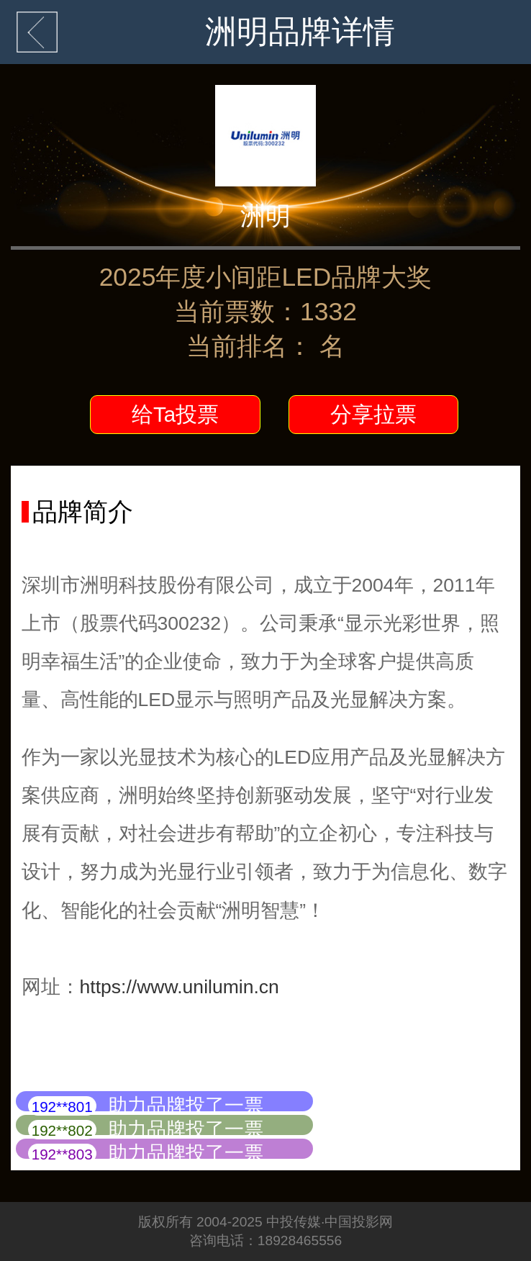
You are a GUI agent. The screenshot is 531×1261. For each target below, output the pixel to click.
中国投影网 (358, 1221)
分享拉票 (373, 414)
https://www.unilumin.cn (179, 987)
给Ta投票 (175, 414)
